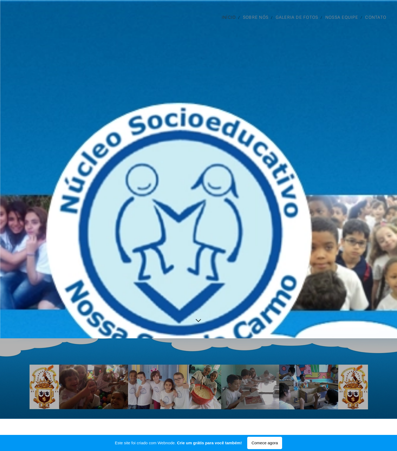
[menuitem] (229, 17)
